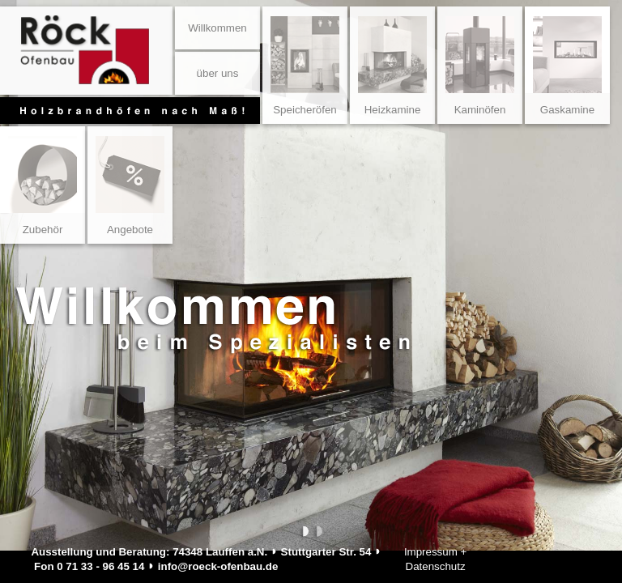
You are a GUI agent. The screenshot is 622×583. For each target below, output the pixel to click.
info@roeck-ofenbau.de (218, 566)
